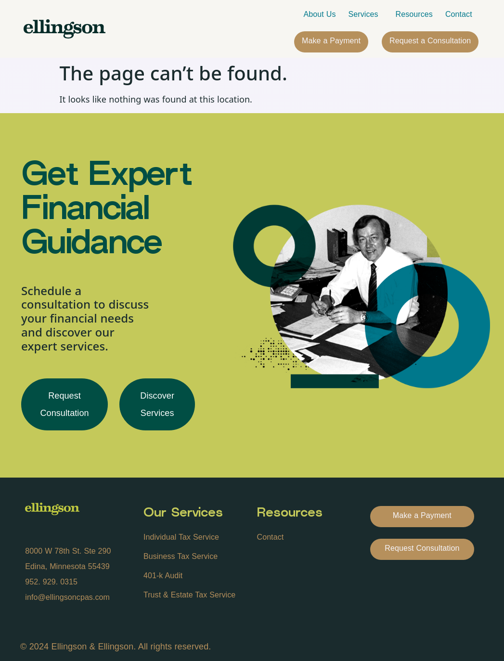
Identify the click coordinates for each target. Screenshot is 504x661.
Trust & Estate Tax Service (189, 595)
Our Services (183, 513)
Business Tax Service (180, 556)
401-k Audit (162, 575)
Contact (458, 14)
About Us (320, 14)
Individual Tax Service (181, 537)
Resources (414, 14)
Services (366, 14)
